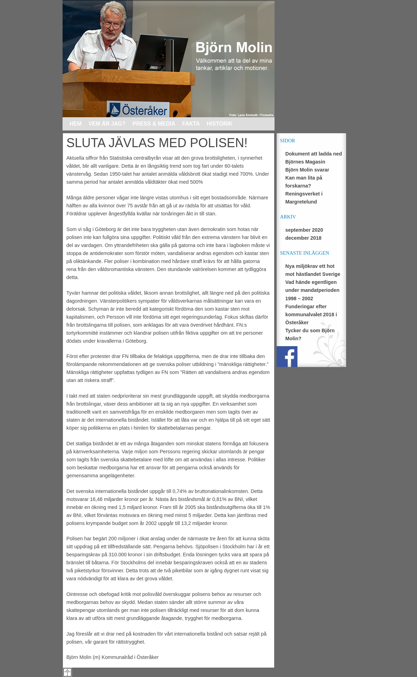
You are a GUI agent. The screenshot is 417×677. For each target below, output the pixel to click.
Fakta (191, 124)
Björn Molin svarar (307, 170)
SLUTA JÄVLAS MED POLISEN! (157, 143)
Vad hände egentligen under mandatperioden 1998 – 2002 (312, 290)
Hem (76, 124)
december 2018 (303, 238)
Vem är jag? (107, 124)
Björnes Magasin (305, 162)
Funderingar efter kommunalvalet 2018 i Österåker (311, 314)
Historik (219, 124)
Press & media (153, 124)
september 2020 (304, 230)
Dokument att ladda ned (313, 154)
